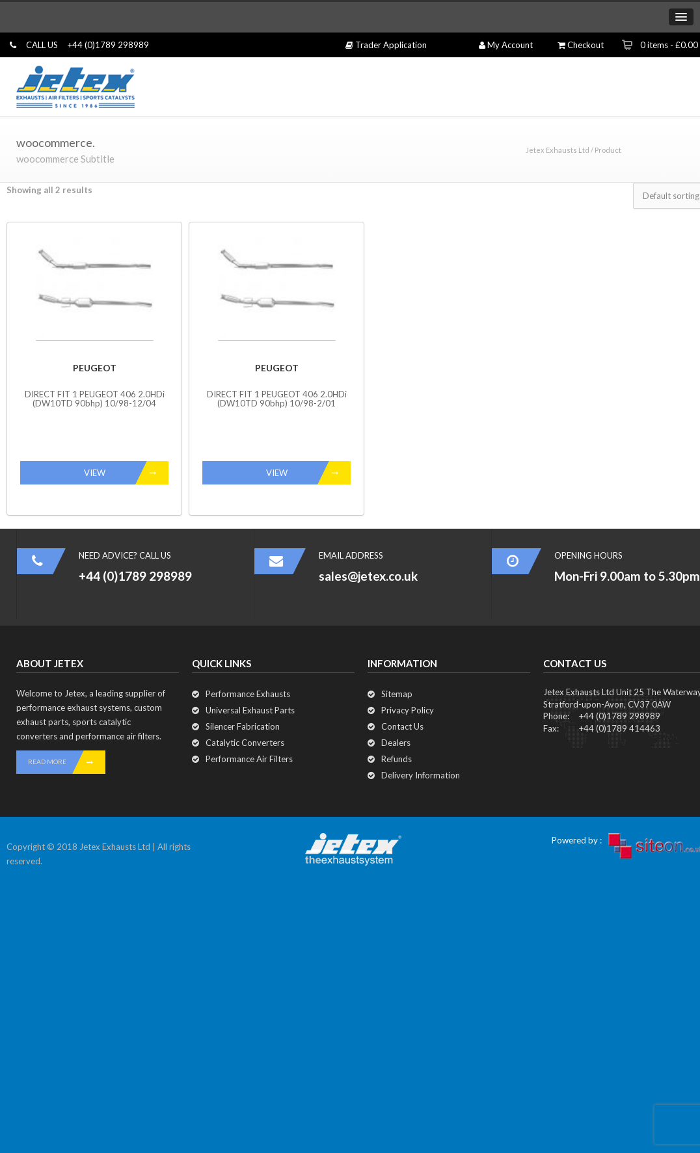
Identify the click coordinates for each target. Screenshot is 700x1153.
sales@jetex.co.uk (368, 575)
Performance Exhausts (248, 694)
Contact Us (402, 726)
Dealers (396, 742)
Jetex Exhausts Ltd (557, 150)
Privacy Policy (407, 710)
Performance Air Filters (249, 759)
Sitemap (396, 694)
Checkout (581, 45)
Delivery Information (420, 775)
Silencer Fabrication (243, 726)
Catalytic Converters (245, 742)
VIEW (126, 472)
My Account (506, 45)
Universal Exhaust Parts (250, 710)
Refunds (396, 759)
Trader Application (386, 45)
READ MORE (66, 762)
